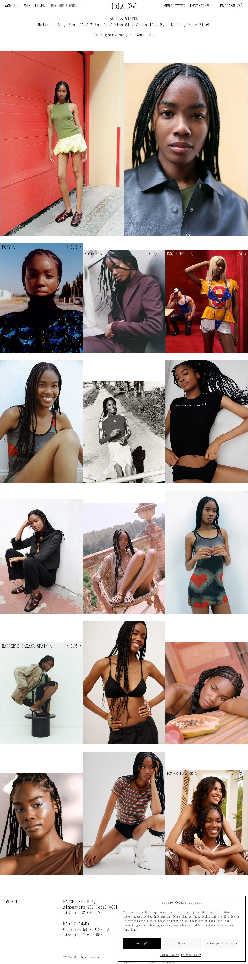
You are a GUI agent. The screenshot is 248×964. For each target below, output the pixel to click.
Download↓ (144, 35)
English (226, 6)
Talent (40, 6)
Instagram (199, 6)
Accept (142, 943)
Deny (182, 943)
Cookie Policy (169, 954)
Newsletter (175, 6)
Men (27, 6)
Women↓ (12, 6)
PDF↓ (123, 35)
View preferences (221, 943)
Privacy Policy (191, 954)
